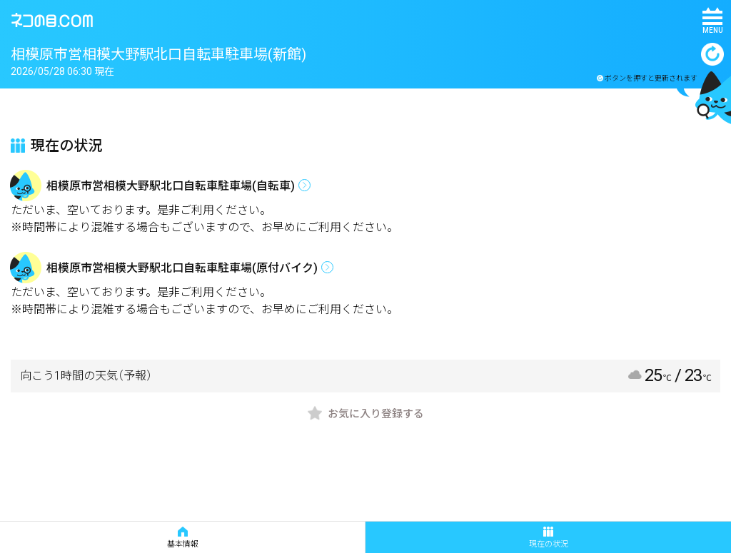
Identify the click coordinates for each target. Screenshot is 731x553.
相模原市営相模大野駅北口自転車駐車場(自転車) (170, 186)
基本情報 (182, 538)
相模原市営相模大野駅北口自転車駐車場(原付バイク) (182, 268)
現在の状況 (548, 538)
